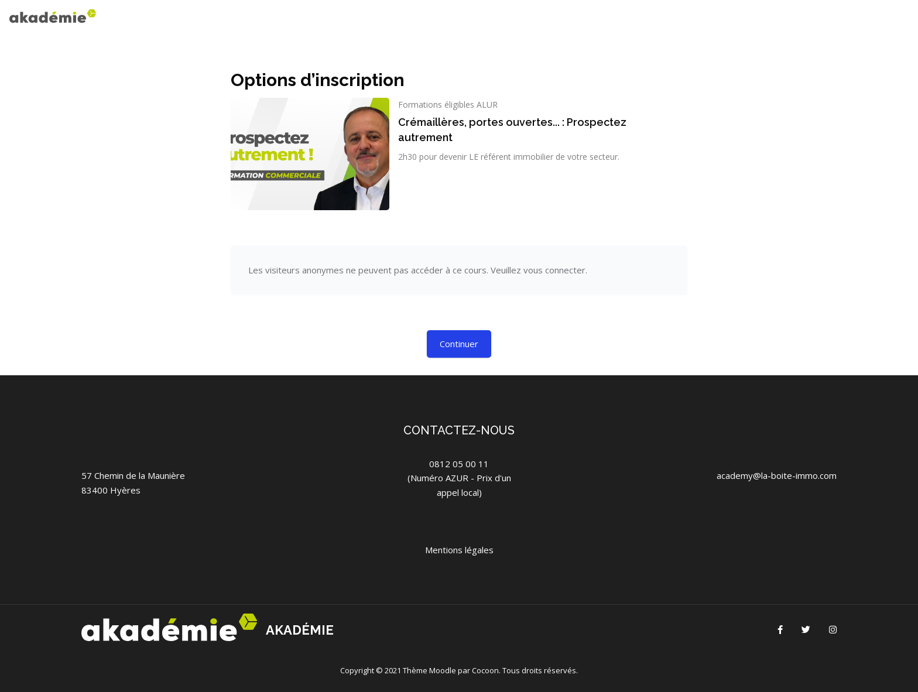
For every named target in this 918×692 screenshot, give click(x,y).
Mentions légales (459, 550)
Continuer (459, 344)
